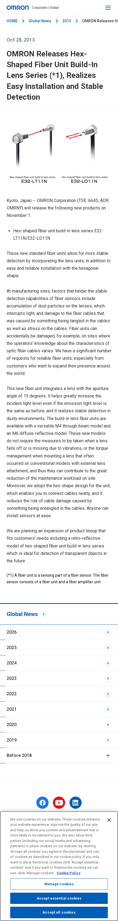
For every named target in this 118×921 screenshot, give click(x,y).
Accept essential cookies (59, 898)
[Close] (109, 820)
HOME (12, 21)
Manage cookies (59, 884)
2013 (66, 21)
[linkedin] (75, 803)
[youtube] (59, 803)
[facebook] (42, 803)
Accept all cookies (58, 912)
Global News (40, 21)
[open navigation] (108, 7)
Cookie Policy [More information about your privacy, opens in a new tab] (69, 873)
